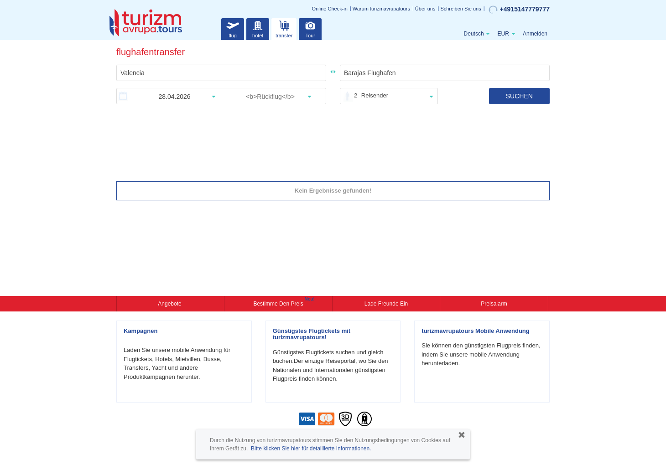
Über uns (425, 8)
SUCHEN (519, 96)
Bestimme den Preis (279, 303)
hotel (258, 28)
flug (232, 28)
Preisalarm (494, 304)
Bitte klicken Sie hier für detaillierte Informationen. (311, 448)
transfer (284, 28)
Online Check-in (330, 8)
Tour (310, 28)
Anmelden (535, 34)
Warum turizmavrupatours (381, 8)
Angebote (170, 304)
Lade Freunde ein (386, 304)
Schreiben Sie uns (460, 8)
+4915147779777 (519, 9)
